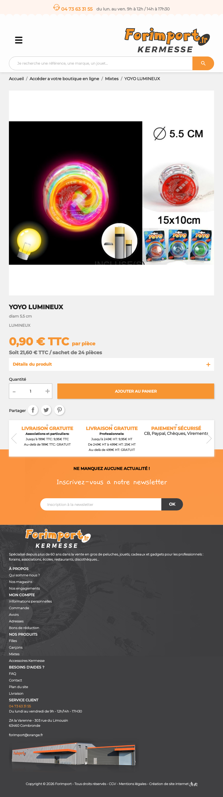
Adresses (16, 621)
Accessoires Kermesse (27, 661)
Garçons (15, 647)
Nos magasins (20, 582)
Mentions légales (132, 784)
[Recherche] (111, 63)
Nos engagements (24, 588)
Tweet (46, 410)
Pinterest (59, 410)
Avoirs (14, 615)
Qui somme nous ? (24, 575)
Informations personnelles (30, 601)
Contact (15, 680)
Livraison (16, 693)
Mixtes (14, 654)
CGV (112, 784)
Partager (33, 410)
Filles (13, 641)
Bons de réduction (24, 628)
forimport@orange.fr (26, 735)
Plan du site (18, 687)
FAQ (12, 674)
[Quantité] (31, 391)
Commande (19, 608)
